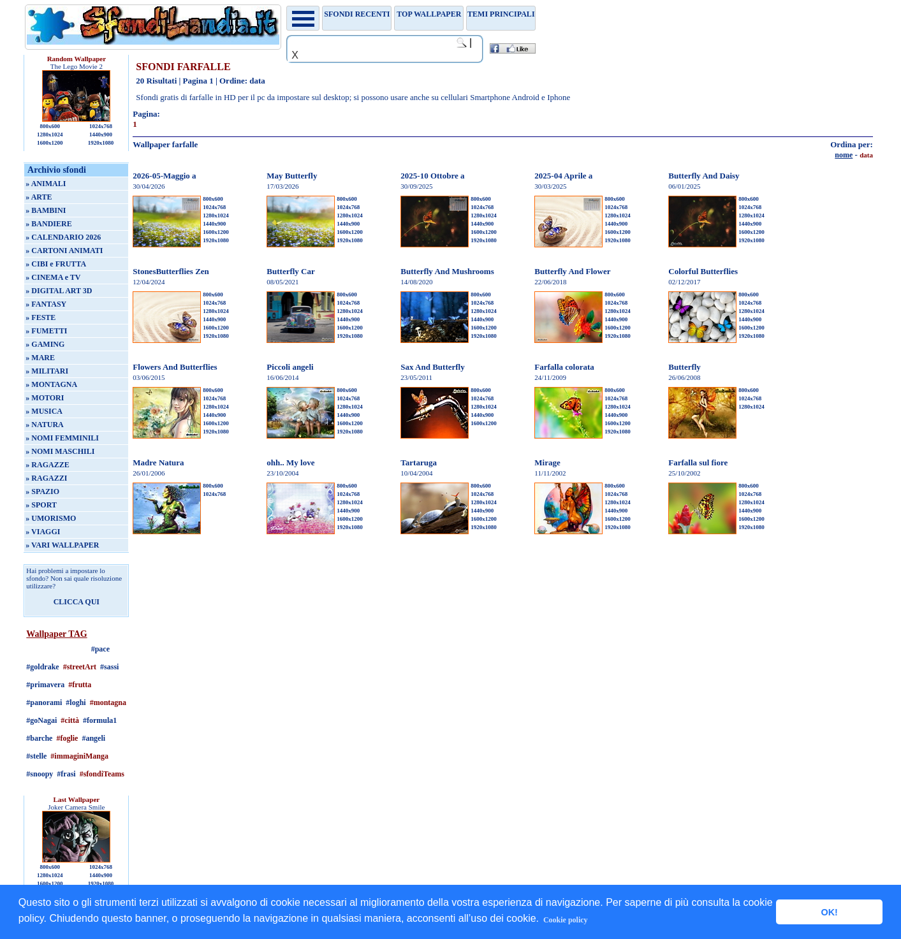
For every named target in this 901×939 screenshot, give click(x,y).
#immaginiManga (79, 756)
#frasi (66, 773)
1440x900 (100, 134)
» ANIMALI (46, 183)
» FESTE (40, 317)
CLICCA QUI (76, 601)
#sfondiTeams (102, 773)
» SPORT (41, 504)
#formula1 (100, 720)
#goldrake (42, 666)
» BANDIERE (48, 223)
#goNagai (41, 720)
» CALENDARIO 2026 (63, 237)
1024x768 (100, 126)
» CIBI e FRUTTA (56, 263)
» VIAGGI (43, 531)
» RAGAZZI (46, 478)
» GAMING (45, 344)
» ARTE (39, 197)
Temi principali (500, 14)
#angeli (93, 738)
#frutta (79, 684)
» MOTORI (45, 397)
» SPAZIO (42, 491)
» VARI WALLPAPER (62, 545)
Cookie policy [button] (565, 919)
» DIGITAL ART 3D (59, 290)
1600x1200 (50, 143)
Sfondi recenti (357, 14)
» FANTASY (46, 304)
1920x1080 (101, 143)
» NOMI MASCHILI (60, 451)
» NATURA (44, 424)
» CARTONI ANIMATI (64, 250)
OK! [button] (829, 912)
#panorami (44, 702)
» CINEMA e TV (53, 277)
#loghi (75, 702)
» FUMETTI (46, 330)
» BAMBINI (46, 210)
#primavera (45, 684)
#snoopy (39, 773)
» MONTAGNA (51, 384)
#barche (39, 738)
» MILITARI (47, 371)
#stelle (36, 756)
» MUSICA (44, 411)
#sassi (109, 666)
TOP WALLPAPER (429, 14)
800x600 (50, 126)
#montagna (108, 702)
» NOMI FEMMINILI (62, 437)
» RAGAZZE (47, 464)
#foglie (67, 738)
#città (70, 720)
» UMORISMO (51, 518)
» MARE (40, 357)
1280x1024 (50, 134)
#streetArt (79, 666)
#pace (100, 648)
